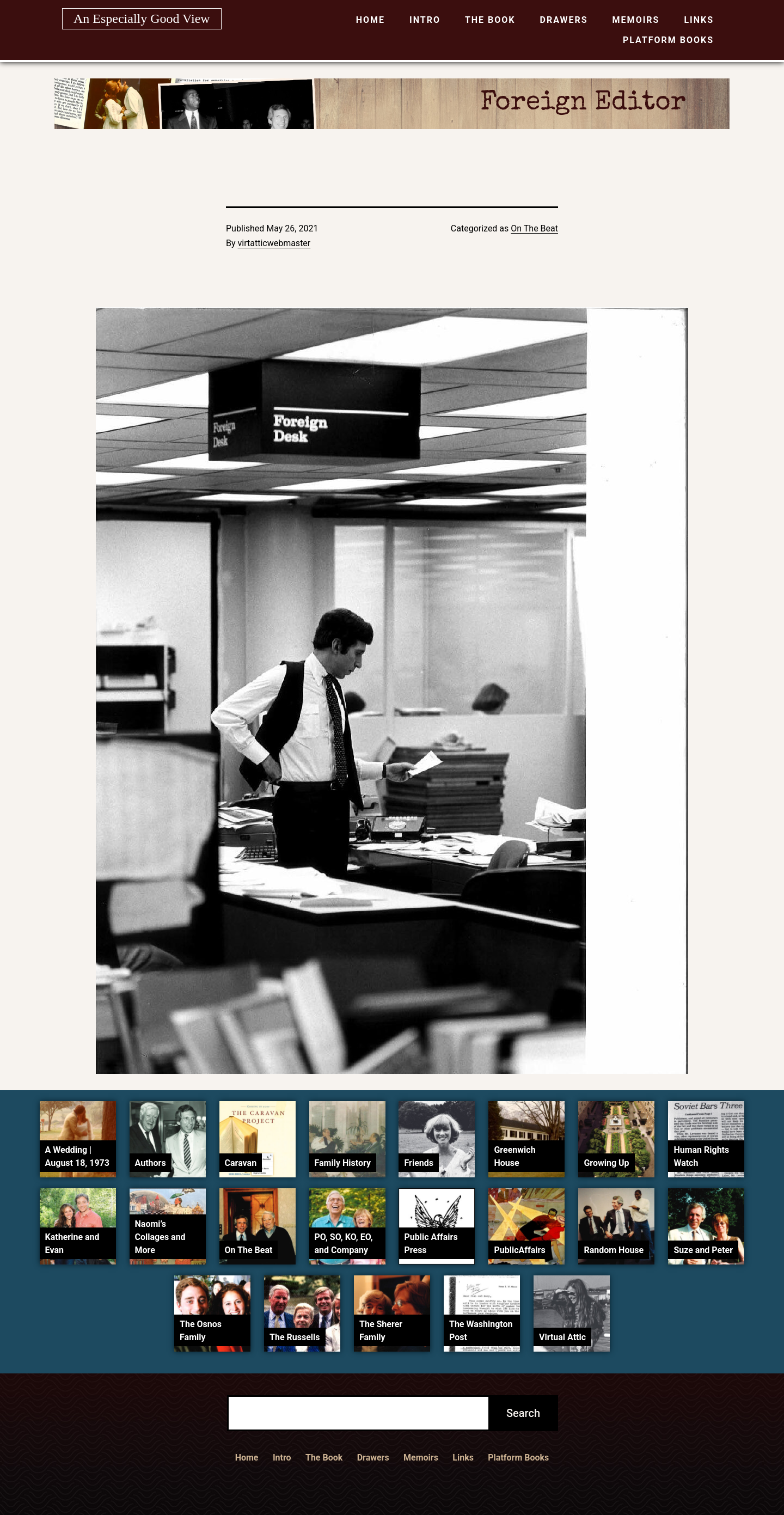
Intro (424, 20)
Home (370, 20)
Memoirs (636, 20)
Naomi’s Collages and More (160, 1237)
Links (699, 20)
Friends (418, 1163)
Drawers (564, 20)
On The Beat (534, 228)
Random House (614, 1250)
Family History (343, 1163)
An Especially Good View (142, 18)
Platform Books (668, 40)
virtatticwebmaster (274, 243)
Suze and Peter (703, 1250)
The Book (490, 20)
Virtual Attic (562, 1337)
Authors (150, 1163)
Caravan (241, 1163)
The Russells (295, 1337)
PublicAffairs (519, 1250)
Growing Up (606, 1163)
